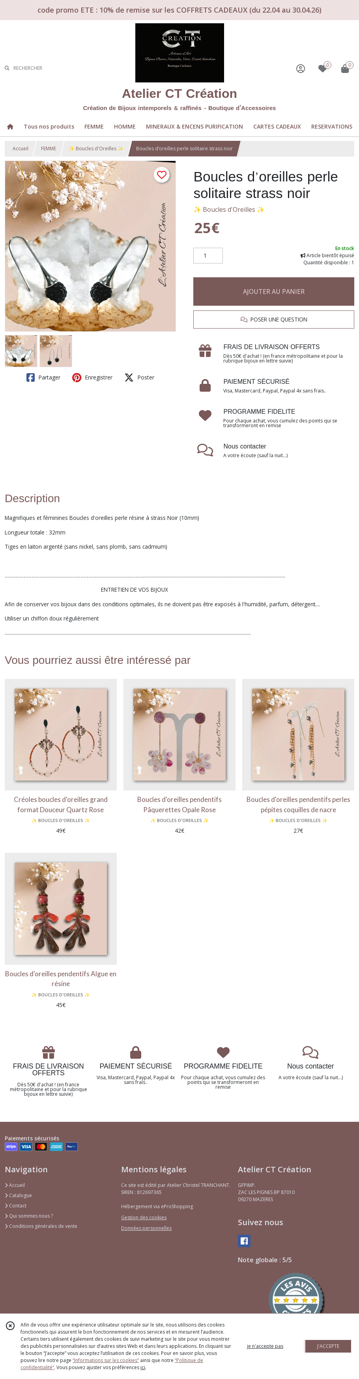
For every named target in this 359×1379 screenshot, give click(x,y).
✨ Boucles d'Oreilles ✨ (96, 148)
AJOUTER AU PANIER (274, 291)
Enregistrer (92, 377)
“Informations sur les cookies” (106, 1360)
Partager (43, 377)
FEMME (48, 148)
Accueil (20, 148)
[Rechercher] (7, 68)
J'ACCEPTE (328, 1346)
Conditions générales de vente (41, 1226)
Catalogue (18, 1195)
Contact (15, 1205)
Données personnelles (146, 1228)
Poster (139, 377)
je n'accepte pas (265, 1346)
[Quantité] (208, 255)
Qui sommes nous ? (29, 1216)
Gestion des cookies (143, 1217)
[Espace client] (300, 68)
